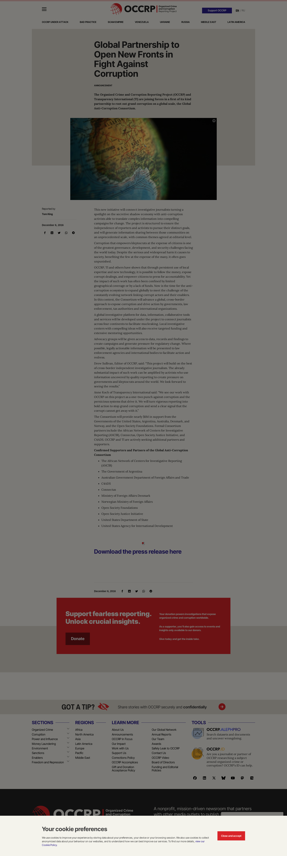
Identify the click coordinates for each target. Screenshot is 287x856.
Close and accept (231, 835)
